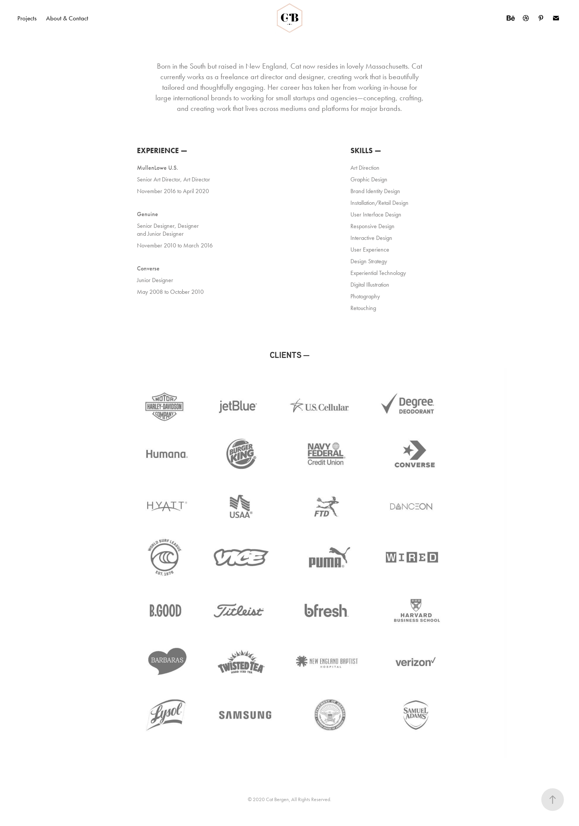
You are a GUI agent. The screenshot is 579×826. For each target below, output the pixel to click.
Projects (27, 18)
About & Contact (67, 18)
